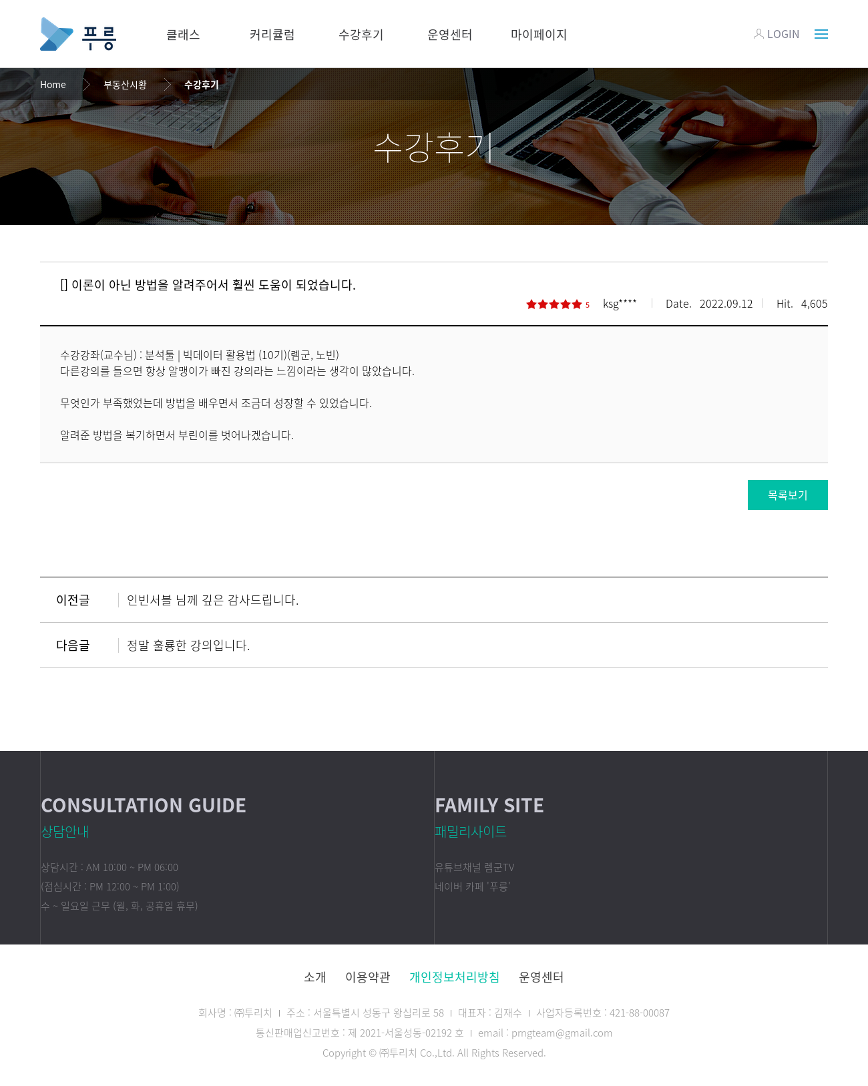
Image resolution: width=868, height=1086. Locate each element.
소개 (315, 977)
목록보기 (788, 495)
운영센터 (450, 34)
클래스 (183, 34)
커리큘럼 (272, 34)
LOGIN (777, 33)
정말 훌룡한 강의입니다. (188, 645)
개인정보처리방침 (454, 977)
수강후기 (361, 34)
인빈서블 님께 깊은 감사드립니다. (213, 600)
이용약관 (368, 977)
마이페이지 (539, 34)
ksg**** (620, 303)
